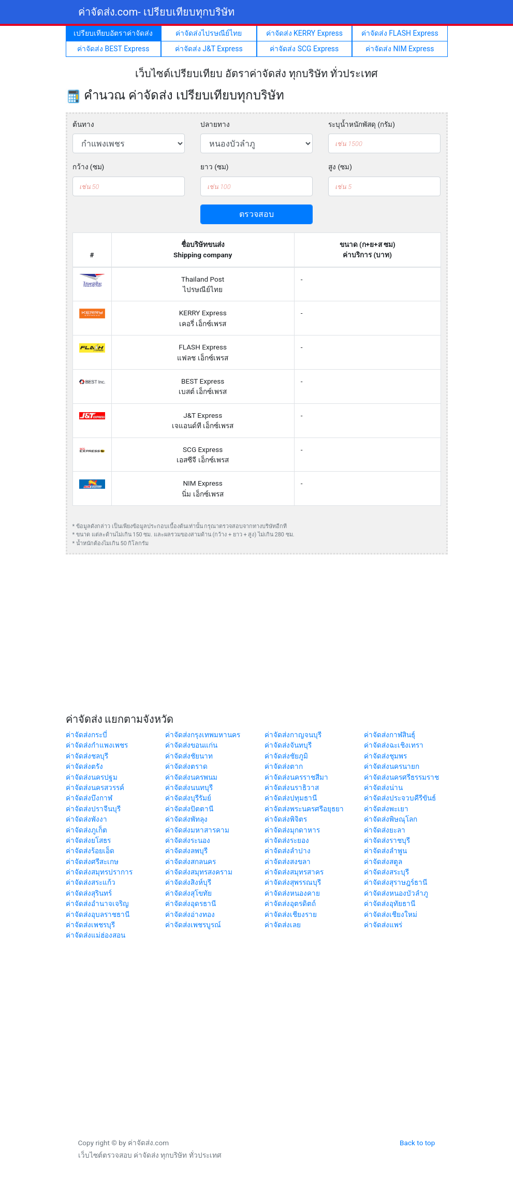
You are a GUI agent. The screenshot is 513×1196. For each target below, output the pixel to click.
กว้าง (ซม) (88, 167)
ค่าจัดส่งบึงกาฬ (89, 798)
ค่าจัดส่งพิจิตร (286, 819)
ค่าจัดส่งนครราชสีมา (296, 777)
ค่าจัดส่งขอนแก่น (191, 745)
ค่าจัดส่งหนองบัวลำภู (396, 893)
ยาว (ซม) (214, 167)
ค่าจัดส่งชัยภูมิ (286, 756)
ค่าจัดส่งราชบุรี (387, 840)
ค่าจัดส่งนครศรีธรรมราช (401, 777)
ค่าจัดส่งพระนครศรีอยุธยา (304, 809)
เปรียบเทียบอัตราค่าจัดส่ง (113, 33)
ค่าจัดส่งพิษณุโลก (390, 819)
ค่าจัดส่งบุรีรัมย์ (188, 798)
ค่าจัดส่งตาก (284, 766)
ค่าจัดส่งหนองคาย (292, 893)
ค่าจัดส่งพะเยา (386, 809)
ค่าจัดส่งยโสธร (88, 840)
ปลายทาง (215, 124)
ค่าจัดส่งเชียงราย (291, 914)
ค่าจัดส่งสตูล (383, 861)
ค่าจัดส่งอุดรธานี (190, 903)
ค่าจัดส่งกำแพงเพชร (97, 745)
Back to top (417, 1143)
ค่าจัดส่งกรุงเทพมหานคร (202, 735)
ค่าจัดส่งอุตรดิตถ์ (290, 903)
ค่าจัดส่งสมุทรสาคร (294, 872)
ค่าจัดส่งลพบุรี (186, 851)
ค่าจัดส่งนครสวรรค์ (95, 787)
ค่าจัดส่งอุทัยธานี (389, 903)
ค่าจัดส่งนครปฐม (92, 777)
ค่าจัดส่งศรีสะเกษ (92, 861)
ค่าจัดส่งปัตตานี (189, 809)
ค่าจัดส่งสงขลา (288, 861)
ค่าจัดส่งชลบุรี (87, 756)
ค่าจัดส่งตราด (186, 766)
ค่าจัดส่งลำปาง (288, 851)
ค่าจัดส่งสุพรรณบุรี (293, 882)
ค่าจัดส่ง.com (156, 12)
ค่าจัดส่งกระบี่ (86, 735)
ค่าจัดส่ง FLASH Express (399, 33)
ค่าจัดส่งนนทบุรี (189, 787)
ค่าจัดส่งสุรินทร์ (89, 893)
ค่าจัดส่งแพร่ (383, 925)
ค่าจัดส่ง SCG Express (304, 49)
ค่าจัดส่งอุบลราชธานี (97, 914)
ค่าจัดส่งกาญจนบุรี (293, 735)
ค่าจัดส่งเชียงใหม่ (390, 914)
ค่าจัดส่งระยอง (287, 840)
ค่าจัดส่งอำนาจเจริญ (97, 903)
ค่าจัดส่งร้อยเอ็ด (90, 851)
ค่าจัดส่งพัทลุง (186, 819)
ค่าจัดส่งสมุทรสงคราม (198, 872)
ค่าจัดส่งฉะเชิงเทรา (393, 745)
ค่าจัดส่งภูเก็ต (86, 830)
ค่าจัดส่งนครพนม (191, 777)
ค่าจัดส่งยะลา (384, 830)
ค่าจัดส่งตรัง (84, 766)
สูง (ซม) (340, 167)
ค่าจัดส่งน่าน (383, 787)
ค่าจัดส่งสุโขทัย (188, 893)
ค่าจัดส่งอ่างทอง (190, 914)
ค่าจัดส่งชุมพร (385, 756)
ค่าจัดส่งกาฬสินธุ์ (389, 735)
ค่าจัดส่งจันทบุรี (288, 745)
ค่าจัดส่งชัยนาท (189, 756)
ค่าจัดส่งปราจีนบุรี (93, 809)
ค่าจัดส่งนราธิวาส (292, 787)
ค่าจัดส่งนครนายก (391, 766)
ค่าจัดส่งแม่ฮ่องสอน (95, 935)
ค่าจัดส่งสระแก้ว (90, 882)
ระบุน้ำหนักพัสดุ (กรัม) (361, 124)
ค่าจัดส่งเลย (283, 925)
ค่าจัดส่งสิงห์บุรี (188, 882)
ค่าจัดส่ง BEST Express (113, 49)
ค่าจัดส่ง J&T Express (209, 49)
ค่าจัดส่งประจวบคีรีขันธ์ (400, 798)
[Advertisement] (257, 635)
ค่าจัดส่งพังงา (86, 819)
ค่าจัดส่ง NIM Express (399, 49)
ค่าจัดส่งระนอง (187, 840)
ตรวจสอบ (256, 214)
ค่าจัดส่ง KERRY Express (304, 33)
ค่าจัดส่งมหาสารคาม (197, 830)
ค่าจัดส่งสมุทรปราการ (99, 872)
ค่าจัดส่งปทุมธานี (291, 798)
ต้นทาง (83, 124)
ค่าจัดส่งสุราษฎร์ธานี (395, 882)
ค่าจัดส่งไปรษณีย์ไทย (208, 33)
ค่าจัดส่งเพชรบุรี (90, 925)
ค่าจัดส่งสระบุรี (386, 872)
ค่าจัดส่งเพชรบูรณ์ (193, 925)
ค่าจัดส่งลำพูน (385, 851)
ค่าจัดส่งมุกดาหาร (292, 830)
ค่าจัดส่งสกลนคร (190, 861)
